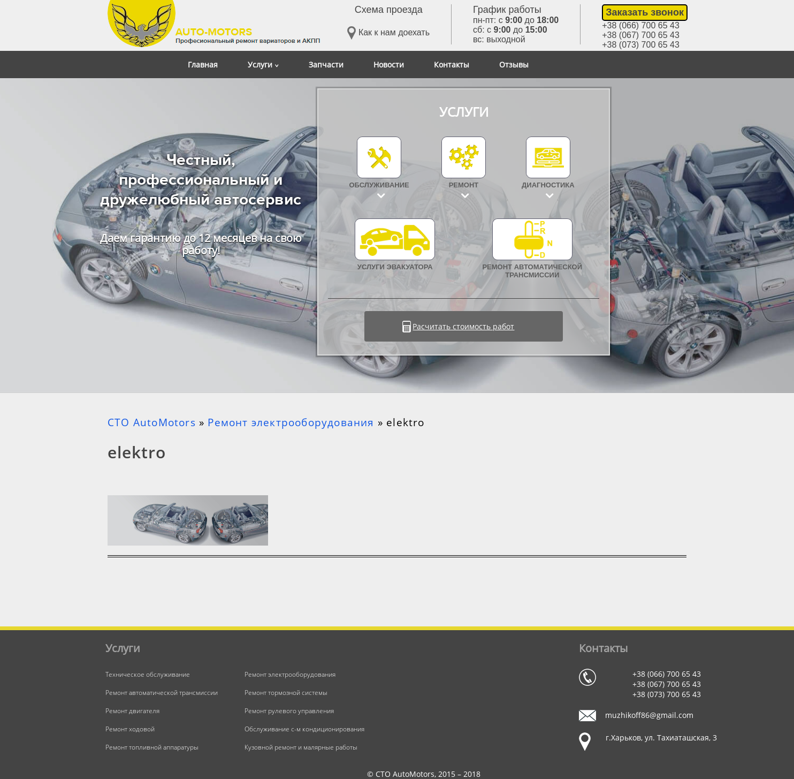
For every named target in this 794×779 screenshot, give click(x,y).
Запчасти (326, 64)
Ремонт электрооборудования (291, 422)
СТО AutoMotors (152, 422)
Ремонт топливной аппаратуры (151, 747)
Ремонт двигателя (132, 710)
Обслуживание (379, 185)
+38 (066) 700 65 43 (641, 25)
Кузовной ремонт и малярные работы (301, 747)
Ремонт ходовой (130, 728)
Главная (203, 64)
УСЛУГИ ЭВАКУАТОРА (395, 244)
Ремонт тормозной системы (286, 692)
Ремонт (464, 185)
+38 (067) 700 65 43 (641, 35)
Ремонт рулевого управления (289, 710)
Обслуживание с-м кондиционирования (304, 728)
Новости (388, 64)
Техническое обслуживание (147, 674)
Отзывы (514, 64)
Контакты (451, 64)
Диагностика (548, 185)
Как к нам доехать (388, 33)
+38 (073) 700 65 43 (641, 44)
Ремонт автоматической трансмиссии (532, 248)
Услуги (263, 64)
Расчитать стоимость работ (463, 326)
